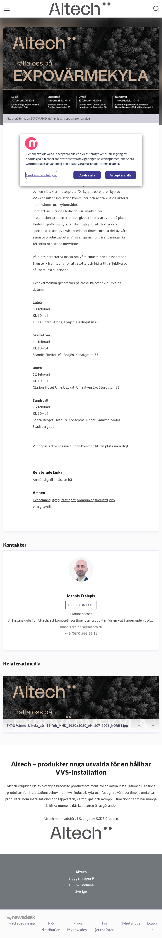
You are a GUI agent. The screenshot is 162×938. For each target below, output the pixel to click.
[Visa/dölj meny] (6, 8)
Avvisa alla (87, 175)
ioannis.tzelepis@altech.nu (81, 626)
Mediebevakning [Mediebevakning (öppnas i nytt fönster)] (21, 923)
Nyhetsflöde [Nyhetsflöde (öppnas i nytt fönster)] (130, 923)
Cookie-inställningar (41, 175)
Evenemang (42, 500)
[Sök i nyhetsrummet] (156, 9)
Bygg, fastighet (64, 500)
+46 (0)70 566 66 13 (81, 633)
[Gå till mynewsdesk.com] (21, 917)
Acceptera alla (121, 175)
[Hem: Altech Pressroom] (79, 8)
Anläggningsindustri (92, 500)
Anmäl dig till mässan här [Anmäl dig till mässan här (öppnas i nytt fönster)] (53, 479)
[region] (81, 160)
